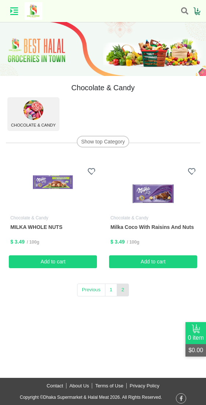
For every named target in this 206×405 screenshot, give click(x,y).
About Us (79, 385)
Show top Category (103, 142)
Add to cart (52, 261)
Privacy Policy (144, 385)
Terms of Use (109, 385)
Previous (91, 289)
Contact (55, 385)
